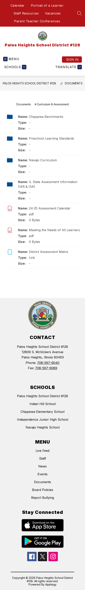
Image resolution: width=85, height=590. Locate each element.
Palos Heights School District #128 (29, 83)
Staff (42, 458)
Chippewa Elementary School (42, 412)
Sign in (72, 59)
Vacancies (53, 13)
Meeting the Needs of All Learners (54, 230)
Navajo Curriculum (43, 160)
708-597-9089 (46, 368)
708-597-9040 (48, 363)
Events (42, 474)
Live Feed (42, 451)
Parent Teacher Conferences (37, 21)
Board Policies (42, 490)
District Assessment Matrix (48, 252)
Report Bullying (42, 498)
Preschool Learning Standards (51, 138)
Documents (73, 83)
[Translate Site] (68, 67)
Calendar (18, 5)
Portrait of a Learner (47, 5)
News (42, 466)
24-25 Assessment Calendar (50, 208)
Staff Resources (26, 13)
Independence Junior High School (42, 419)
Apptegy (50, 584)
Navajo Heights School (43, 427)
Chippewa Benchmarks (46, 117)
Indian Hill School (43, 404)
